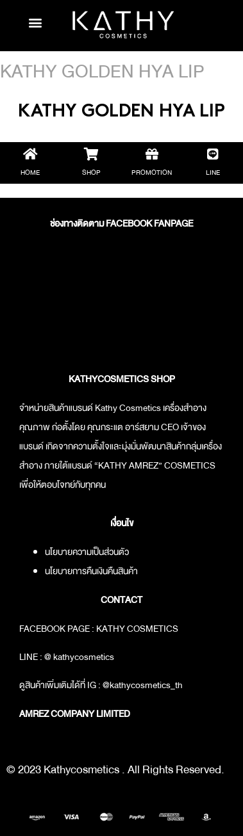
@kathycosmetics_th (143, 685)
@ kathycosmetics (79, 656)
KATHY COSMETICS (137, 628)
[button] (35, 22)
